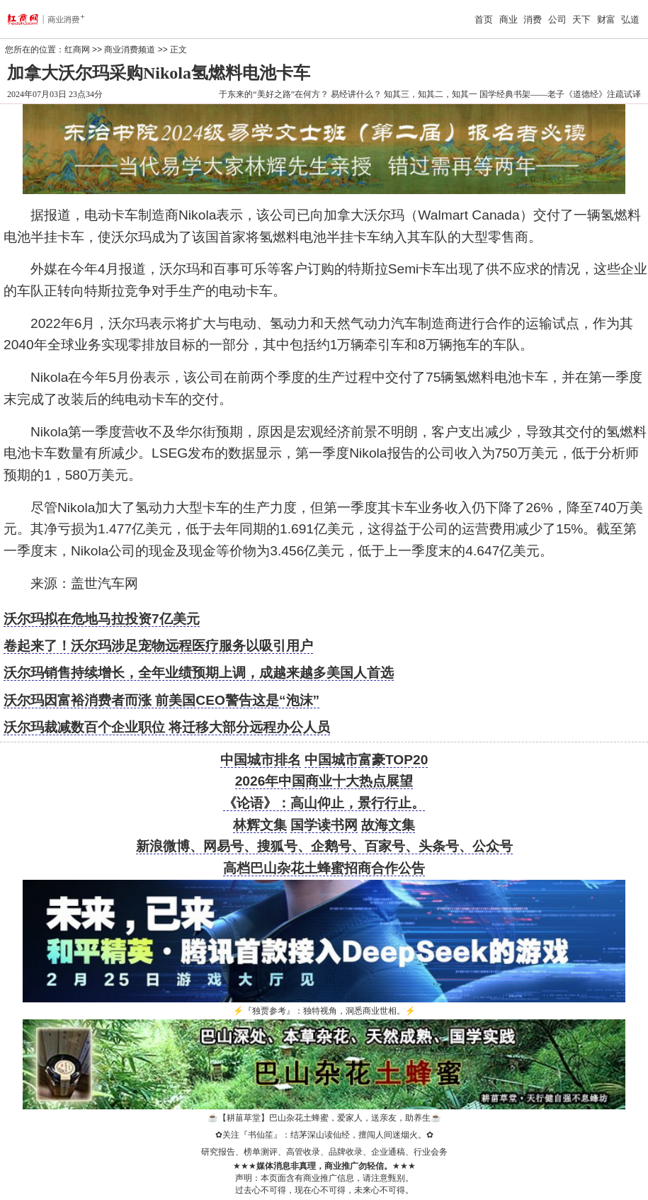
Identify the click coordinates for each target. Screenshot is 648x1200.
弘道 (630, 19)
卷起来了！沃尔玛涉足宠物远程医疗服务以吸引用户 (158, 645)
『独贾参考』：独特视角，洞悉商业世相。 (324, 1011)
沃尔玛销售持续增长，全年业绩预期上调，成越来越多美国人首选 (199, 672)
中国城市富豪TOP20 (366, 759)
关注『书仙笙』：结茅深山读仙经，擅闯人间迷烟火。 (324, 1135)
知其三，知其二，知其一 (430, 94)
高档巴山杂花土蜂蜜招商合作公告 (324, 868)
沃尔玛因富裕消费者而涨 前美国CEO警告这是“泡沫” (161, 700)
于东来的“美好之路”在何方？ (274, 94)
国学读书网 (324, 824)
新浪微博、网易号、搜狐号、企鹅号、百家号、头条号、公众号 (324, 846)
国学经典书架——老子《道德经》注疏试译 (560, 94)
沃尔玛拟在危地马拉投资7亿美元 (102, 618)
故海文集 (388, 824)
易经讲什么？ (356, 94)
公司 (557, 19)
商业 (508, 19)
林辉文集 (260, 824)
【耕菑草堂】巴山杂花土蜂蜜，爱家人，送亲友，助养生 (324, 1118)
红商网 (77, 50)
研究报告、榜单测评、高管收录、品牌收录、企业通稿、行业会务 (324, 1152)
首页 (483, 19)
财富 (606, 19)
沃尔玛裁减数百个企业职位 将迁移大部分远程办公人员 (167, 727)
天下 (581, 19)
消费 (532, 19)
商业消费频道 (129, 50)
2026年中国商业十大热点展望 (324, 781)
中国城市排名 (260, 759)
